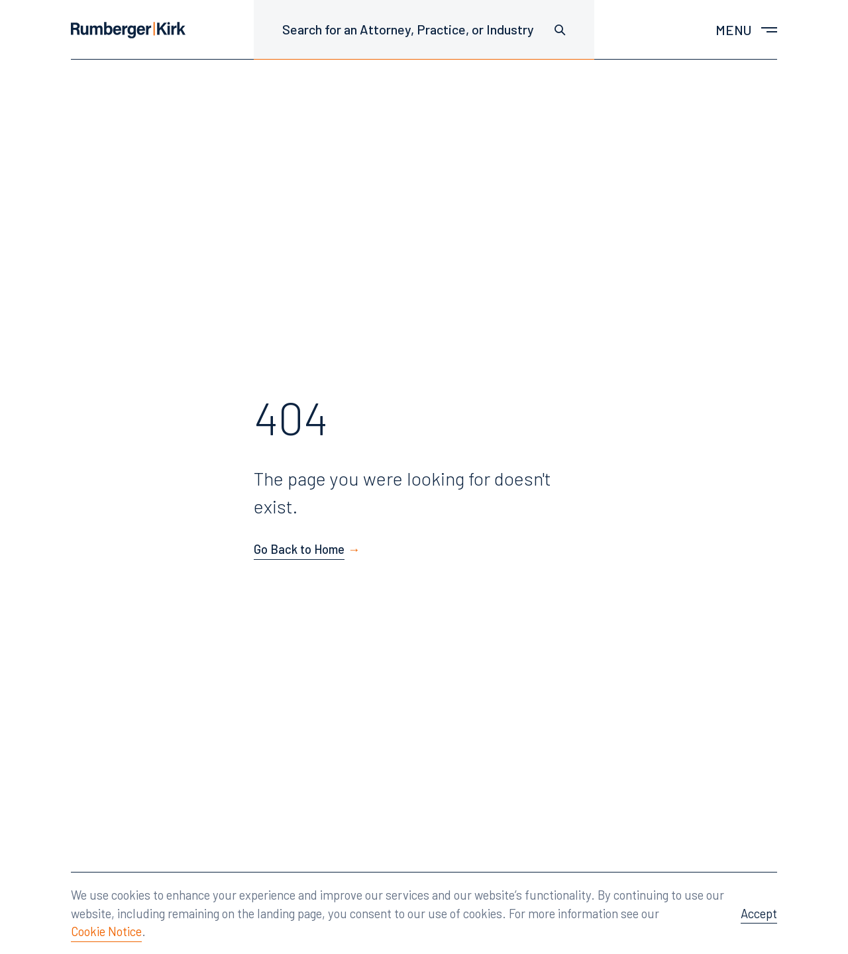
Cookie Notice (106, 931)
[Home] (128, 30)
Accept (759, 913)
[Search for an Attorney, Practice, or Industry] (424, 30)
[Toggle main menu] (746, 30)
